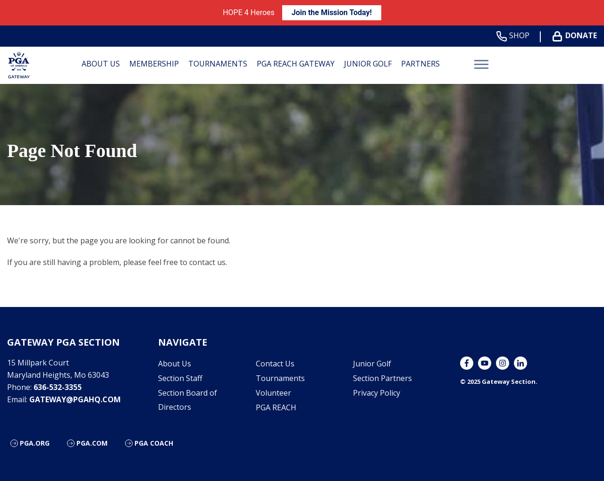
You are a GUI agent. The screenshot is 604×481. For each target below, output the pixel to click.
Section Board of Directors (187, 400)
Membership (154, 63)
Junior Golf (368, 63)
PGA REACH (276, 407)
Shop (514, 35)
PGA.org (35, 443)
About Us (101, 63)
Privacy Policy (376, 393)
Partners (420, 63)
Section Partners (382, 378)
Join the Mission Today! (332, 12)
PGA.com (92, 443)
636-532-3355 (58, 387)
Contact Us (275, 363)
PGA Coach (153, 443)
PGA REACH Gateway (296, 63)
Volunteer (273, 393)
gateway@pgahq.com (75, 399)
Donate (576, 35)
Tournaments (217, 63)
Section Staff (180, 378)
